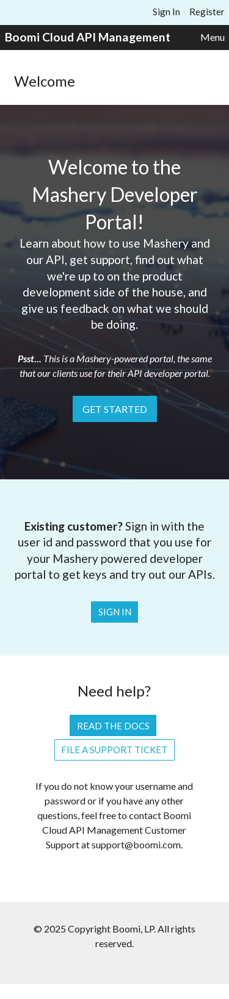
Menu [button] (212, 37)
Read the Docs (113, 725)
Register (207, 11)
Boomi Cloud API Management (87, 37)
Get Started (114, 409)
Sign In (166, 11)
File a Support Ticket (114, 749)
